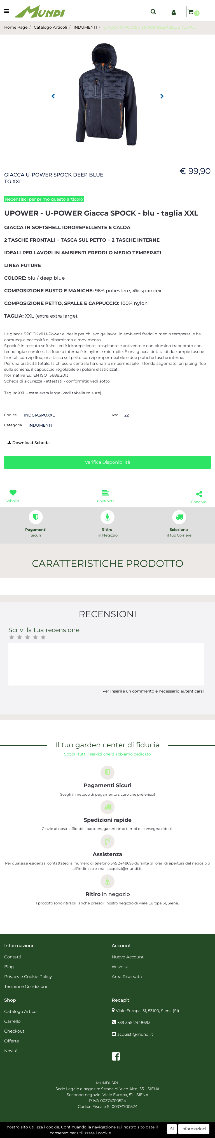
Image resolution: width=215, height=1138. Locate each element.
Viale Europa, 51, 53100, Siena (147, 1010)
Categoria (13, 425)
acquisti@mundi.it (135, 1034)
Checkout (14, 1031)
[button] (153, 11)
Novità (11, 1050)
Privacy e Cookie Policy (28, 976)
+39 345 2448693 (134, 1022)
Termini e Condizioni (25, 986)
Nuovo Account (128, 957)
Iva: (115, 415)
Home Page (15, 27)
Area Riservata (127, 976)
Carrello (12, 1021)
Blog (9, 966)
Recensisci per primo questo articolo (44, 199)
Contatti (12, 957)
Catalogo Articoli (50, 27)
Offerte (11, 1041)
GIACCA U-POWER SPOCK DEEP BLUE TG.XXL (149, 27)
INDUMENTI (85, 27)
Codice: (11, 415)
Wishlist (120, 966)
